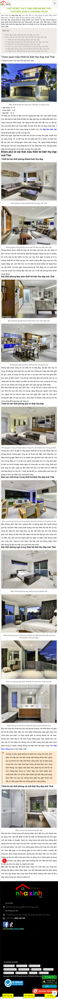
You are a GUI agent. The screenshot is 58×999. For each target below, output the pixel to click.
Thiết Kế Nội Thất (9, 965)
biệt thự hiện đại (50, 129)
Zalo (47, 986)
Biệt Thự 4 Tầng (9, 973)
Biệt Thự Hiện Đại (34, 965)
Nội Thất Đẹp (29, 996)
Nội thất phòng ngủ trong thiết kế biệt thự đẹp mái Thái (27, 49)
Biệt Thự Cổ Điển (24, 969)
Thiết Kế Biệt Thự (22, 965)
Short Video (33, 973)
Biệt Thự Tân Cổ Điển (10, 969)
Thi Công (50, 996)
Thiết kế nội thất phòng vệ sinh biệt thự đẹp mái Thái (26, 51)
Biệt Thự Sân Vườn (21, 973)
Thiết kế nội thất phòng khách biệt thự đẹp (22, 40)
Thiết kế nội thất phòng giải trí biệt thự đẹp (22, 44)
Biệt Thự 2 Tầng (36, 969)
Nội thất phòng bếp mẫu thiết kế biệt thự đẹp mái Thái (26, 42)
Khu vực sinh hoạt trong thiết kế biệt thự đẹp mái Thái (26, 46)
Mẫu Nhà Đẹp (43, 973)
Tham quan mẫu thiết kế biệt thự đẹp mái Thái (21, 35)
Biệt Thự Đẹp (7, 996)
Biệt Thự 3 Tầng (48, 969)
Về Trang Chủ (49, 977)
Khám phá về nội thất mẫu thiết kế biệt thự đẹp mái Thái (25, 37)
